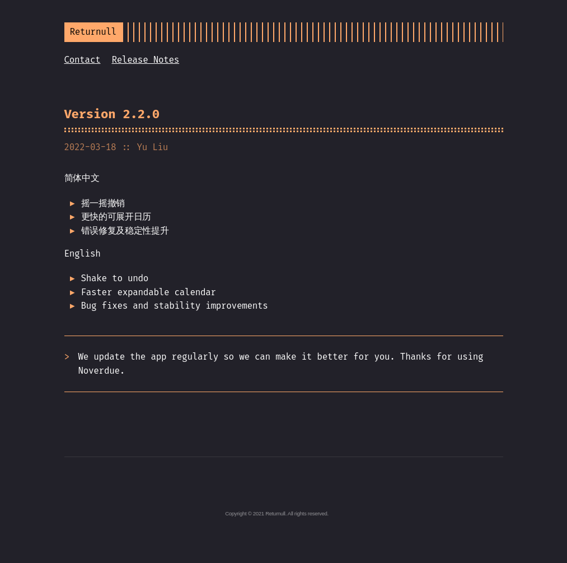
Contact (82, 60)
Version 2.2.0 (112, 114)
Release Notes (145, 60)
